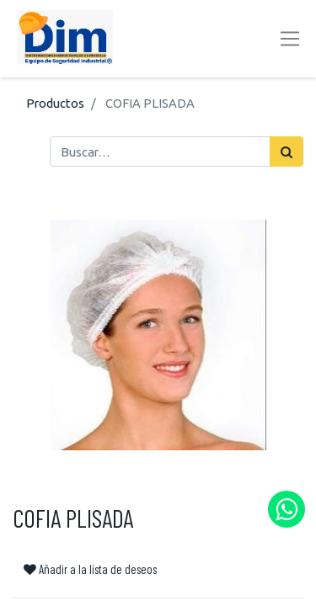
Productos (55, 103)
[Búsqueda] (286, 151)
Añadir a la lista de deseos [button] (90, 569)
